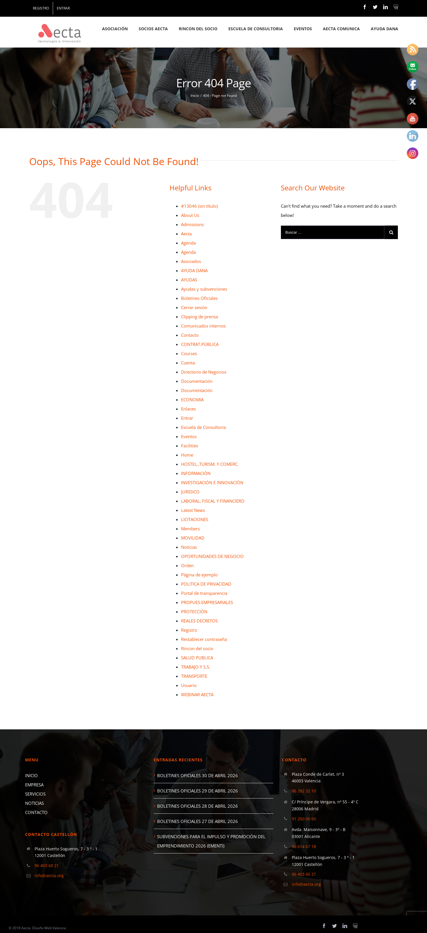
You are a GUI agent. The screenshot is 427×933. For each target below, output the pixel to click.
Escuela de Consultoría (203, 427)
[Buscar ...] (333, 232)
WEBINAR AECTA (197, 694)
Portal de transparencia (204, 593)
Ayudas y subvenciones (204, 289)
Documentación (196, 381)
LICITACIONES (194, 519)
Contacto (190, 335)
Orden (187, 565)
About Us (190, 215)
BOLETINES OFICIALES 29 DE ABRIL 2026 (197, 791)
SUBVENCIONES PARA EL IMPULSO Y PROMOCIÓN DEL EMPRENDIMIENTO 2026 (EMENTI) (211, 841)
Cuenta (188, 363)
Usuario (189, 685)
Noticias (189, 547)
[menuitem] (41, 8)
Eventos (189, 436)
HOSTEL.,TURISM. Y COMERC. (210, 464)
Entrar (187, 418)
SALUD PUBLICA (197, 658)
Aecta (186, 233)
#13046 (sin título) (199, 206)
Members (190, 528)
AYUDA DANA (194, 270)
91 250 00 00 (304, 819)
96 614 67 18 (304, 846)
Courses (189, 353)
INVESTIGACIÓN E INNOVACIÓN (212, 482)
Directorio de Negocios (203, 372)
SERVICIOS (35, 794)
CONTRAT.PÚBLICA (200, 344)
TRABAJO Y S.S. (195, 667)
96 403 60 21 (47, 865)
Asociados (191, 261)
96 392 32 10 (304, 791)
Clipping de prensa (199, 316)
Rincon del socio (197, 648)
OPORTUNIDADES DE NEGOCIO (212, 556)
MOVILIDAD (192, 538)
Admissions (192, 224)
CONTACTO (36, 812)
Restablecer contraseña (204, 639)
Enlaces (188, 409)
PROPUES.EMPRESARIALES (207, 602)
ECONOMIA (192, 399)
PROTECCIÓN (194, 611)
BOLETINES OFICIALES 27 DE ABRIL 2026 (197, 821)
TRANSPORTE (194, 676)
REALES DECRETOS (199, 621)
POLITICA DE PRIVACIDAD (206, 584)
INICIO (31, 775)
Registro (189, 630)
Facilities (189, 445)
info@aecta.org (49, 875)
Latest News (193, 510)
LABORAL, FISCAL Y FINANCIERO (212, 501)
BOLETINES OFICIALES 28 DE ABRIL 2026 (197, 806)
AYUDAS (189, 280)
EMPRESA (34, 785)
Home (187, 455)
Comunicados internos (203, 326)
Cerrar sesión (194, 307)
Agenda (188, 243)
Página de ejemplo (199, 575)
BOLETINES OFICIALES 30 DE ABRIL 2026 (197, 775)
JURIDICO (190, 492)
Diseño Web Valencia (49, 928)
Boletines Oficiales (199, 298)
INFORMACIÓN (195, 473)
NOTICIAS (34, 803)
